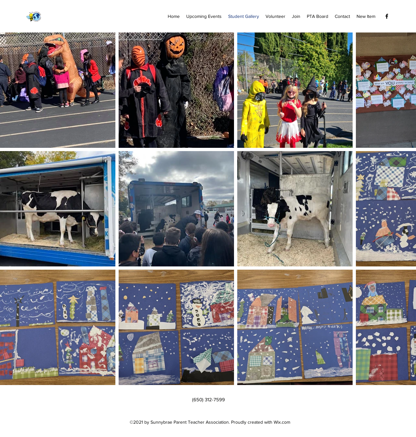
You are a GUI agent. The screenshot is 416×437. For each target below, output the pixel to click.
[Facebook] (387, 16)
